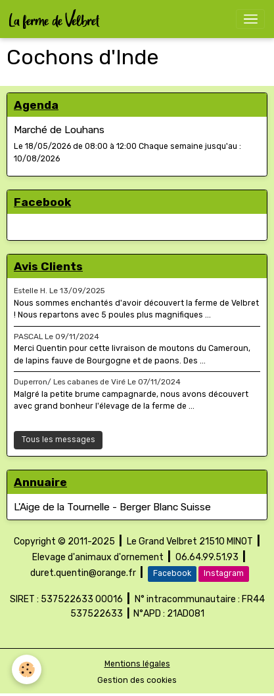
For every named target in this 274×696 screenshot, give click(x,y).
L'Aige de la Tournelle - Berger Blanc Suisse (112, 507)
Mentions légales (137, 663)
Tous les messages (58, 439)
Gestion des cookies (137, 680)
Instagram (224, 573)
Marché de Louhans (59, 130)
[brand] (56, 19)
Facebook (172, 573)
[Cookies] (26, 669)
